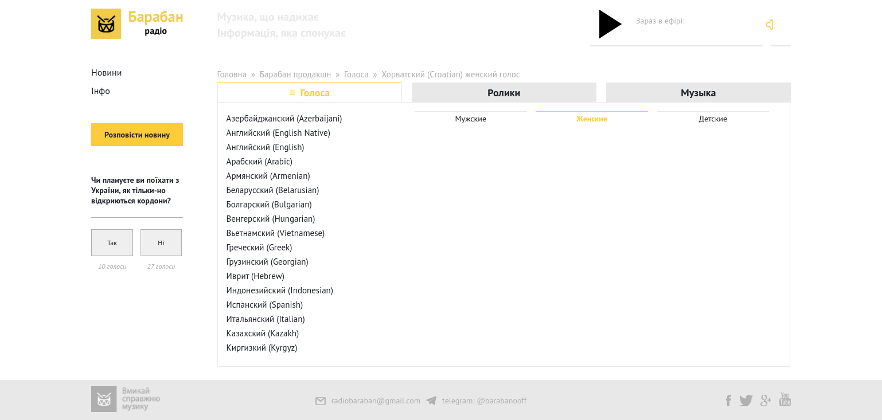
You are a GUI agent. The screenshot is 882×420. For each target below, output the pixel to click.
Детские (713, 118)
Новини (106, 72)
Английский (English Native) (278, 132)
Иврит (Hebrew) (255, 275)
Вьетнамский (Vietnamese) (276, 232)
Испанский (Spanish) (265, 304)
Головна (232, 74)
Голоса (356, 74)
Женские (591, 118)
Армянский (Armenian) (268, 175)
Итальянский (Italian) (266, 318)
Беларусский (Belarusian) (273, 190)
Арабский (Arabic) (259, 161)
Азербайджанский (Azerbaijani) (284, 118)
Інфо (100, 90)
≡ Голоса (309, 92)
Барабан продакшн (295, 74)
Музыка (698, 92)
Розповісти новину (137, 134)
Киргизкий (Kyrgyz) (262, 347)
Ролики (503, 92)
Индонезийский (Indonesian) (280, 290)
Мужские (471, 118)
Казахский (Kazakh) (263, 333)
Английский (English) (266, 147)
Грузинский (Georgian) (268, 261)
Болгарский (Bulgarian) (269, 204)
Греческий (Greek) (259, 247)
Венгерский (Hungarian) (271, 218)
